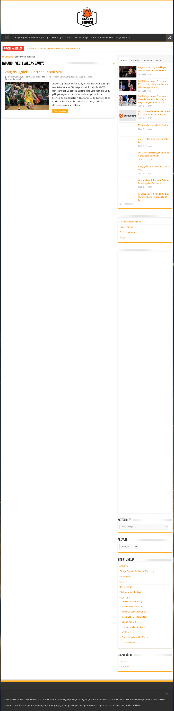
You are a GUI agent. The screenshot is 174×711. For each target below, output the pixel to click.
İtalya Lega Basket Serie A (134, 617)
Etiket (158, 60)
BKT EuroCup (81, 37)
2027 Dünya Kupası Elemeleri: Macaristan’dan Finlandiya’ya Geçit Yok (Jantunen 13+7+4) (152, 99)
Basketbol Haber (51, 77)
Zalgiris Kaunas (85, 77)
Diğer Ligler (122, 37)
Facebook (124, 666)
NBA (69, 37)
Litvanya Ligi (65, 77)
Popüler (135, 60)
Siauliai (74, 77)
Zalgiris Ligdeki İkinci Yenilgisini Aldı (33, 72)
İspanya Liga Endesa (132, 606)
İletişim (122, 237)
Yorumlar (147, 60)
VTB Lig (125, 632)
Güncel (123, 60)
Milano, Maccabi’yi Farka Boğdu (153, 125)
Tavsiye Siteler (126, 227)
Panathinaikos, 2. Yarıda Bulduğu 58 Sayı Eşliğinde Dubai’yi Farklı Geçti (153, 197)
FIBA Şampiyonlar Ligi (102, 37)
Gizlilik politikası (127, 232)
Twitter (122, 661)
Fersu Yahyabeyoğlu (15, 77)
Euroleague (57, 37)
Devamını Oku (60, 111)
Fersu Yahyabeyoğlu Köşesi (132, 221)
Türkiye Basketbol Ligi (132, 601)
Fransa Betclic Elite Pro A (133, 627)
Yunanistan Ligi (129, 622)
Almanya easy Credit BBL (134, 611)
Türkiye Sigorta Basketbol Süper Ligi (30, 37)
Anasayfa (7, 37)
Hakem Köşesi (128, 642)
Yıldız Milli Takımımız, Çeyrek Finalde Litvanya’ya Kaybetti (52, 48)
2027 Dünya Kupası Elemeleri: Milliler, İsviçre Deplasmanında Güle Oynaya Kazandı (153, 84)
